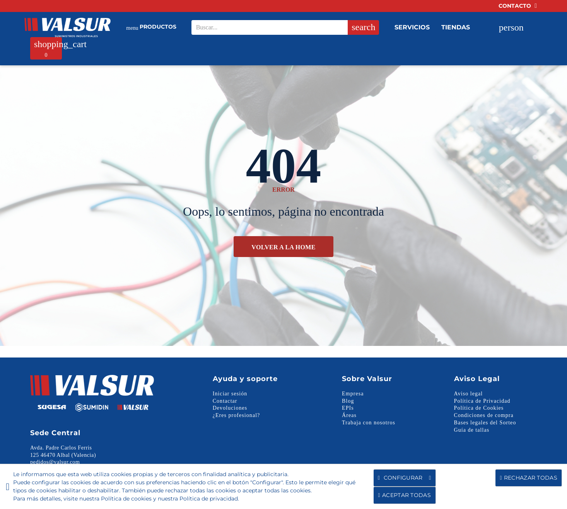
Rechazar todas (528, 477)
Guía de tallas (472, 430)
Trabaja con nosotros (368, 423)
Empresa (353, 394)
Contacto (518, 5)
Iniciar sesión (230, 394)
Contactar (225, 401)
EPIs (348, 408)
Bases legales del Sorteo (485, 423)
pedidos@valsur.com (55, 462)
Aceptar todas (404, 495)
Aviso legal (468, 394)
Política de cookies (126, 498)
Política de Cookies (479, 408)
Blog (348, 401)
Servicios (412, 27)
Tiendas (455, 27)
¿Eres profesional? (236, 415)
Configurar (404, 478)
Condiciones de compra (484, 415)
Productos (151, 27)
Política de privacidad (208, 498)
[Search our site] (282, 27)
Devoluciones (230, 408)
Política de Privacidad (482, 401)
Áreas (349, 415)
